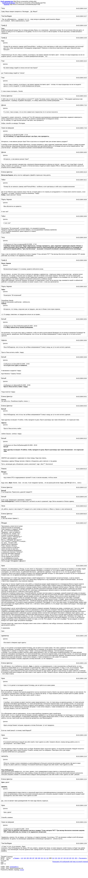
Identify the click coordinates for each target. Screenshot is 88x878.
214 (53, 858)
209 (39, 858)
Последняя (83, 858)
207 (33, 858)
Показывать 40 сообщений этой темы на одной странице (70, 861)
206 (30, 858)
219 (67, 858)
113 (22, 858)
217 (62, 858)
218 (64, 858)
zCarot (22, 869)
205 (28, 858)
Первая (16, 858)
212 (47, 858)
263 (76, 858)
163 (25, 858)
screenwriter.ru (14, 866)
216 (59, 858)
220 (70, 858)
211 (45, 858)
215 (56, 858)
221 (73, 858)
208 (36, 858)
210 (42, 858)
